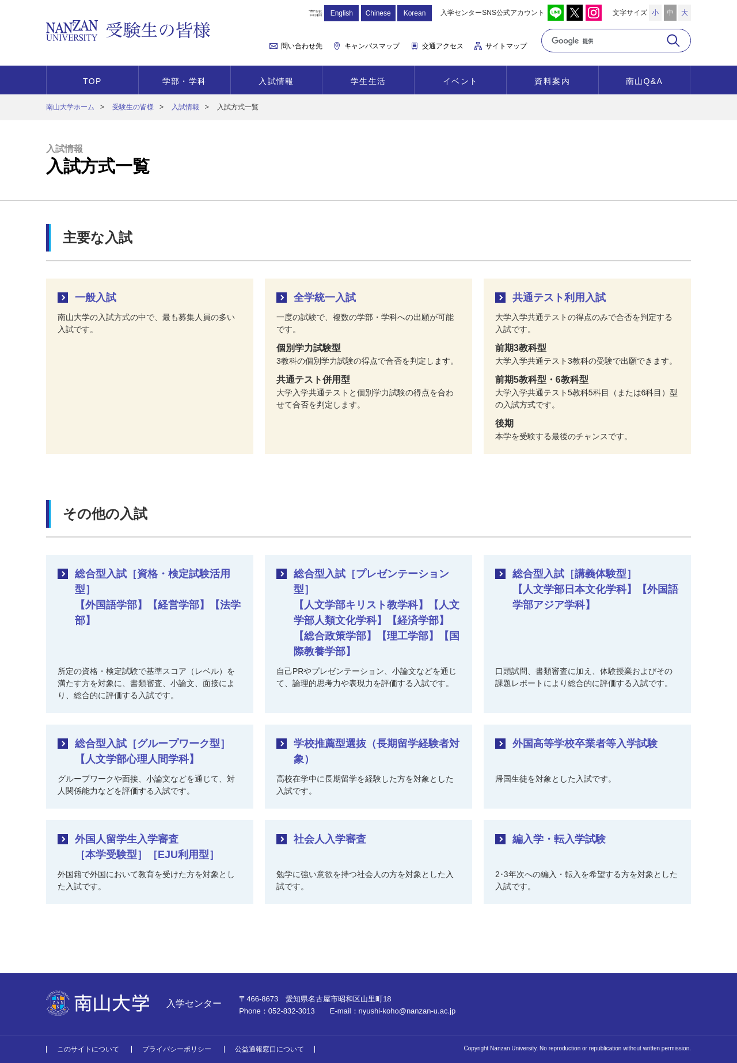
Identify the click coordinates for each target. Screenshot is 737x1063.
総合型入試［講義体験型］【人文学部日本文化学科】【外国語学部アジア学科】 (595, 589)
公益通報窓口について (269, 1049)
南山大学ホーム (70, 107)
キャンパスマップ (372, 46)
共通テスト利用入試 (559, 297)
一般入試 (95, 297)
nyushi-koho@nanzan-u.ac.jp (407, 1011)
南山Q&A (644, 81)
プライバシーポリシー (176, 1049)
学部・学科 (184, 81)
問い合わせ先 (301, 46)
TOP (92, 81)
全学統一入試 (325, 297)
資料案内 (552, 81)
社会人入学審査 (330, 839)
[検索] (603, 41)
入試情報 (276, 81)
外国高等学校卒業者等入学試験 (585, 743)
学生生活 (368, 81)
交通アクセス (443, 46)
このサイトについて (88, 1049)
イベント (460, 81)
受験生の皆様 (133, 107)
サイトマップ (506, 46)
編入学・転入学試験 (559, 839)
